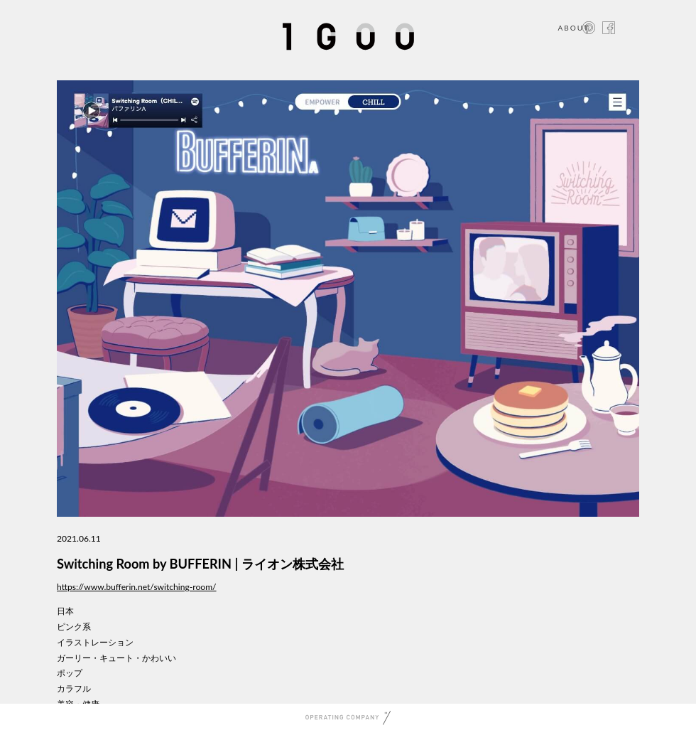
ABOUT (573, 27)
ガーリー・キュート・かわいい (116, 658)
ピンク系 (74, 626)
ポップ (69, 672)
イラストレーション (95, 642)
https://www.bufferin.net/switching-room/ (137, 586)
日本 (65, 611)
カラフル (74, 688)
